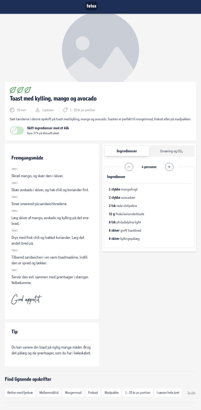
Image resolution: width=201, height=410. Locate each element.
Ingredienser (127, 151)
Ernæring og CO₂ (171, 151)
